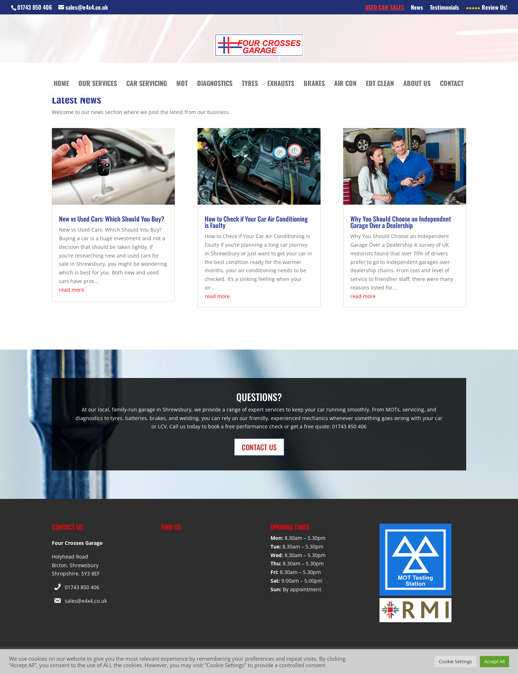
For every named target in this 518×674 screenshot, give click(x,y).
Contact (452, 84)
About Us (417, 84)
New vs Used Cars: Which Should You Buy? (111, 218)
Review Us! (486, 8)
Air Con (345, 84)
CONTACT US (259, 447)
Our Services (97, 84)
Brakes (314, 84)
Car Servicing (146, 84)
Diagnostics (214, 84)
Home (61, 84)
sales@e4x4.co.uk (86, 600)
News (417, 8)
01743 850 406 (82, 587)
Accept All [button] (494, 661)
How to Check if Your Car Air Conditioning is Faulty (256, 222)
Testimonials (444, 8)
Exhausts (280, 84)
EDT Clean (380, 84)
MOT (182, 84)
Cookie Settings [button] (455, 661)
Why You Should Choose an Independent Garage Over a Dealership (400, 222)
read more (71, 289)
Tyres (250, 84)
